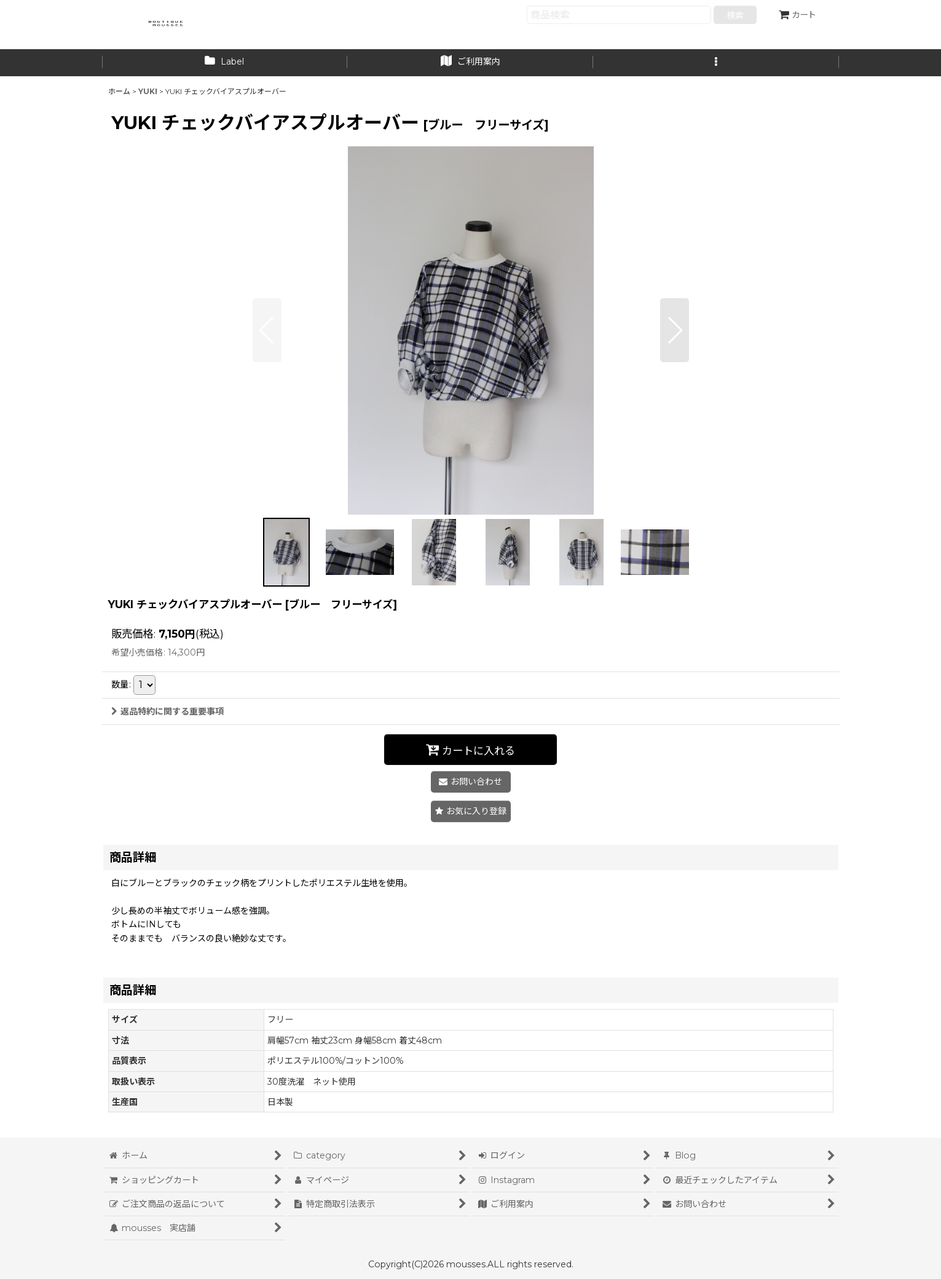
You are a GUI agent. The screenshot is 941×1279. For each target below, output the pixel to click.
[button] (716, 62)
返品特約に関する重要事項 (167, 711)
